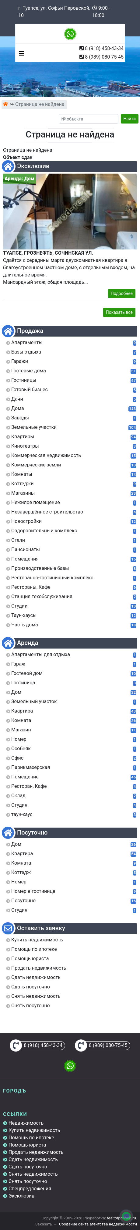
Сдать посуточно (28, 1167)
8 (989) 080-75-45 (104, 57)
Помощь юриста (27, 1145)
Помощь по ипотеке (31, 1137)
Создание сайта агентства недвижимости (98, 1224)
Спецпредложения (30, 1188)
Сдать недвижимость (33, 1159)
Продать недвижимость (36, 1152)
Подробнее (122, 293)
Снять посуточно (28, 1181)
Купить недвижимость (34, 1130)
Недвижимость (26, 1123)
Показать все (119, 312)
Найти (130, 118)
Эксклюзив (21, 1196)
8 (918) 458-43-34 (104, 48)
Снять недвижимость (33, 1174)
